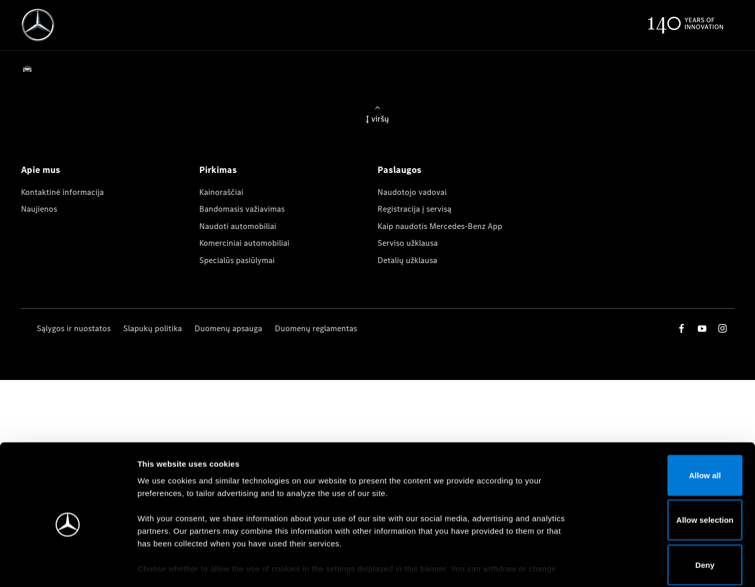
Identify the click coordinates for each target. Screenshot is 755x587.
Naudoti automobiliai (237, 226)
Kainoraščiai (221, 192)
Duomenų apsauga (228, 328)
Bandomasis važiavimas (242, 208)
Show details (549, 566)
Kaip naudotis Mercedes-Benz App (440, 226)
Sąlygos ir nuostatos (74, 328)
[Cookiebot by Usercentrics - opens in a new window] (68, 566)
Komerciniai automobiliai (244, 242)
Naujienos (39, 208)
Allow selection (667, 468)
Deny (667, 512)
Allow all (668, 423)
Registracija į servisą (414, 208)
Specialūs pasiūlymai (237, 260)
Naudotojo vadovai (412, 192)
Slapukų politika (152, 328)
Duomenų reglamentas (316, 328)
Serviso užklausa (408, 242)
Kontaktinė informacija (62, 192)
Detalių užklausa (407, 260)
